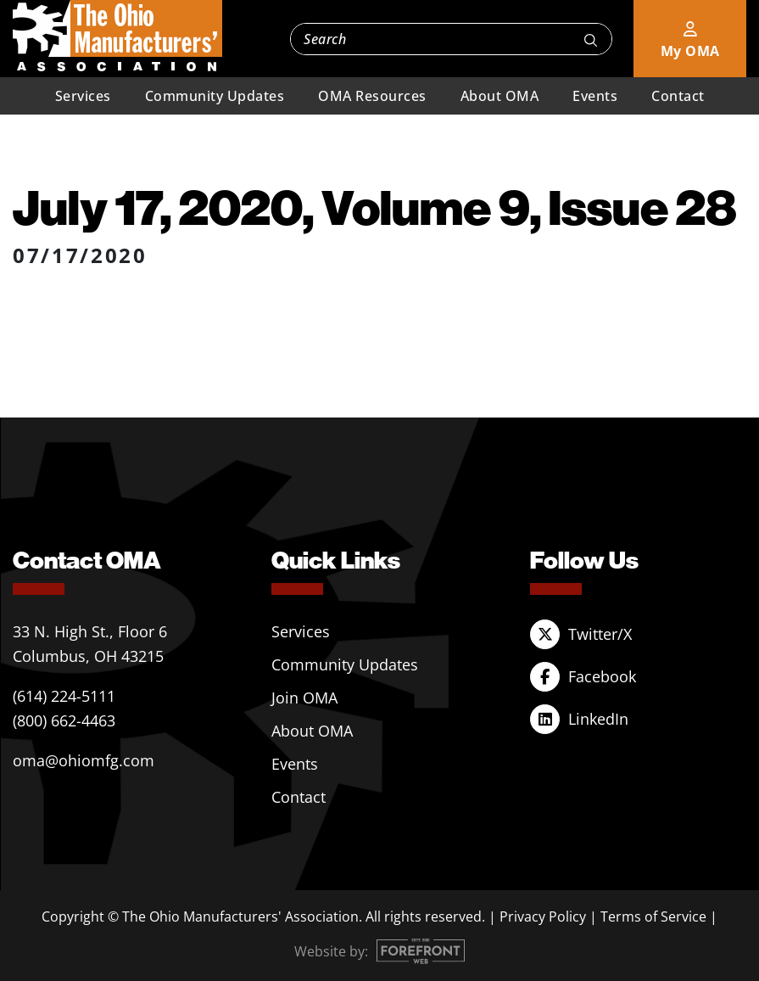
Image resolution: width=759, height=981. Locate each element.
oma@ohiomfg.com (83, 760)
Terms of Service (653, 916)
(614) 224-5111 (64, 696)
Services (83, 96)
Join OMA (304, 697)
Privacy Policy (542, 916)
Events (594, 96)
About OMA (499, 96)
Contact (678, 96)
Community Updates (215, 96)
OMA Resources (372, 96)
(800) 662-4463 (64, 720)
